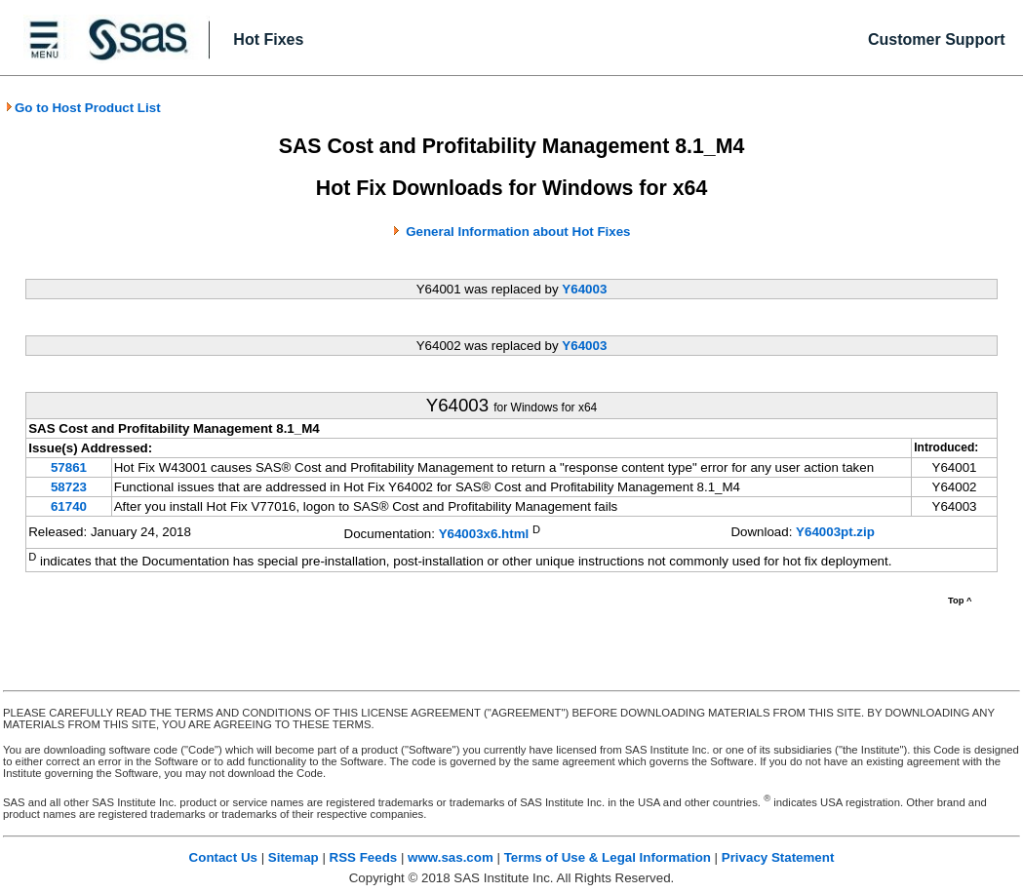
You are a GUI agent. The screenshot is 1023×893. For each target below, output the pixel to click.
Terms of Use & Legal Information (607, 857)
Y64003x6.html (484, 533)
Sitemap (293, 857)
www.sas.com (450, 857)
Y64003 (584, 289)
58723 (69, 487)
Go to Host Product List (83, 107)
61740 (69, 506)
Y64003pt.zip (835, 531)
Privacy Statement (778, 857)
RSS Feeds (364, 857)
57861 (69, 467)
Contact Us (223, 857)
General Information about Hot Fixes (518, 231)
